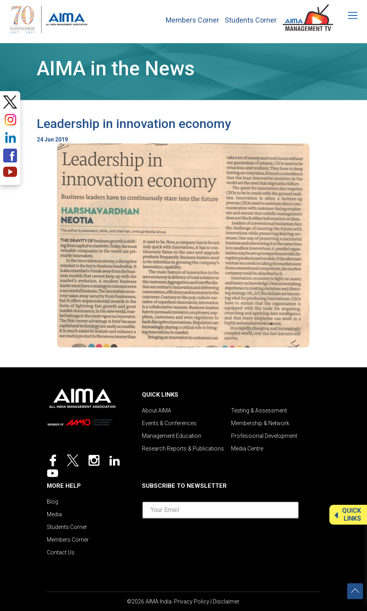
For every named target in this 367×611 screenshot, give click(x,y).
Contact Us (61, 552)
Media (54, 514)
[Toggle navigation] (347, 15)
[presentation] (220, 540)
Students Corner (251, 20)
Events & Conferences (169, 423)
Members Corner (192, 20)
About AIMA (156, 410)
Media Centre (247, 448)
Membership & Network (260, 423)
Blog (52, 501)
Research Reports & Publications (183, 448)
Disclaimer (226, 601)
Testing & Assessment (259, 410)
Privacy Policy (191, 601)
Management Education (171, 436)
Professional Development (264, 436)
